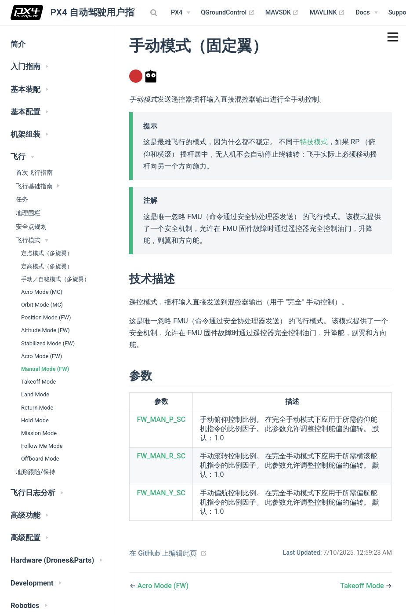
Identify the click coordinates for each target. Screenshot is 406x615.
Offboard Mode (40, 458)
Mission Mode (39, 433)
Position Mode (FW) (46, 317)
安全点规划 (31, 226)
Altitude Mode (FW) (45, 330)
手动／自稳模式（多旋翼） (55, 279)
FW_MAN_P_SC (161, 419)
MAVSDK (282, 13)
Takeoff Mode (38, 381)
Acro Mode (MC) (41, 292)
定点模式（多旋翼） (46, 253)
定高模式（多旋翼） (46, 266)
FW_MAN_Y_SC (161, 493)
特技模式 (314, 142)
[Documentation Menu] (366, 13)
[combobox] (154, 12)
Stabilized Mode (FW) (48, 343)
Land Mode (35, 394)
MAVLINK (327, 13)
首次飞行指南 (34, 172)
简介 (18, 44)
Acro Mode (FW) (41, 356)
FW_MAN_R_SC (161, 456)
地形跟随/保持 (35, 472)
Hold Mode (35, 420)
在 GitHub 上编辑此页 (163, 553)
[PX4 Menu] (180, 13)
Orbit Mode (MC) (42, 304)
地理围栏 (28, 212)
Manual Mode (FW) (45, 369)
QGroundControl (228, 13)
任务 (22, 199)
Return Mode (37, 407)
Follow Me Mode (42, 446)
